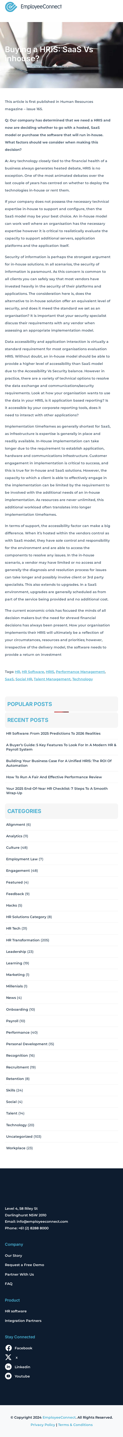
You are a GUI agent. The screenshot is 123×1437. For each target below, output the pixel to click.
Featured (14, 882)
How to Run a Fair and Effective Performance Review (54, 777)
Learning (14, 963)
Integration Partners (23, 1320)
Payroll (12, 1021)
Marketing (15, 974)
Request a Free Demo (24, 1265)
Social (11, 1102)
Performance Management (80, 672)
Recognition (17, 1055)
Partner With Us (19, 1274)
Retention (15, 1079)
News (11, 997)
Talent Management (52, 679)
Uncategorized (19, 1136)
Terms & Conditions (75, 1425)
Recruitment (17, 1067)
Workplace (15, 1148)
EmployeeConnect (59, 1417)
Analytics (14, 836)
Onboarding (17, 1009)
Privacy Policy (43, 1425)
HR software (16, 1311)
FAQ (8, 1283)
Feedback (15, 894)
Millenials (14, 986)
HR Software (33, 672)
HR (17, 672)
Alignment (15, 824)
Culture (13, 847)
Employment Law (22, 859)
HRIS (50, 672)
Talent (11, 1113)
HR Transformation (23, 940)
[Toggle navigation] (111, 7)
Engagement (18, 870)
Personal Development (27, 1044)
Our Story (13, 1255)
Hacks (11, 905)
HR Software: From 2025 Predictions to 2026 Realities (53, 733)
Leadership (16, 951)
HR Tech (13, 928)
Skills (10, 1090)
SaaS (9, 679)
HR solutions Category (26, 917)
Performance (18, 1032)
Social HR (23, 679)
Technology (82, 679)
